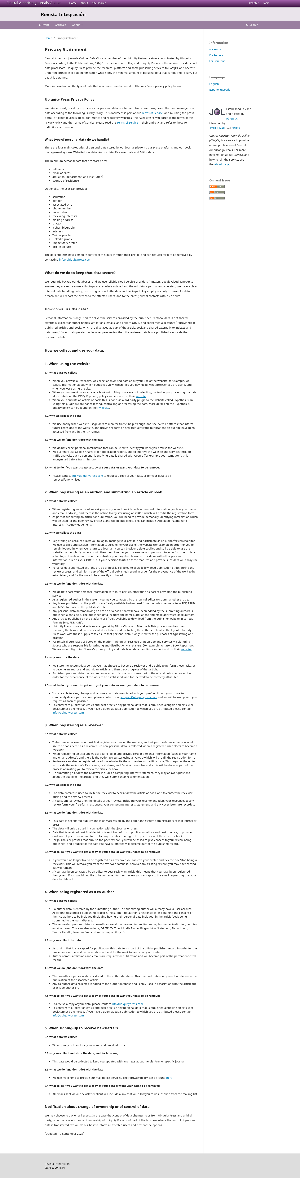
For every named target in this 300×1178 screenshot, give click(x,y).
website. (186, 649)
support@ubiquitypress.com (139, 697)
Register (253, 3)
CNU (213, 128)
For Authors (216, 55)
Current (44, 25)
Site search (99, 3)
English (214, 84)
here (169, 1078)
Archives (60, 25)
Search (252, 25)
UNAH (221, 128)
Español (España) (220, 89)
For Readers (216, 49)
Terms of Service (152, 113)
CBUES (236, 128)
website (141, 396)
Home (73, 3)
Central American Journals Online (33, 2)
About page (221, 164)
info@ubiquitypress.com (74, 259)
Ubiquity (231, 118)
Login (266, 3)
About (84, 3)
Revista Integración (63, 14)
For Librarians (217, 61)
